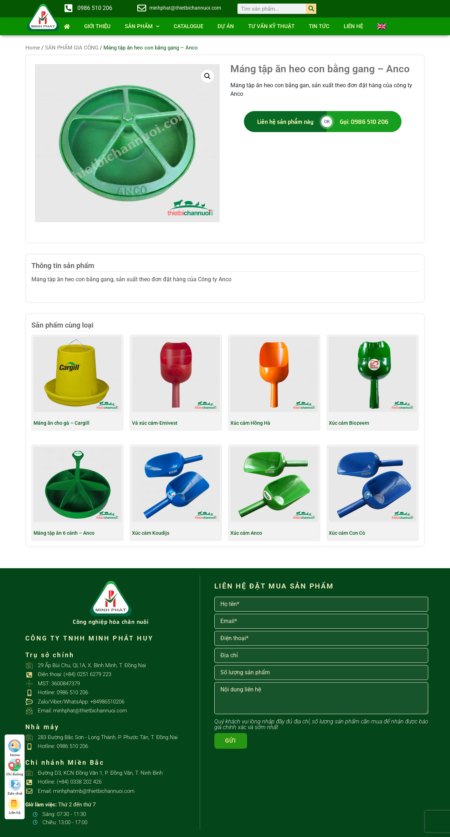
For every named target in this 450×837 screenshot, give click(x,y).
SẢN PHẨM (142, 26)
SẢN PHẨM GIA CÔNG (71, 48)
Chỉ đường (14, 767)
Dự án (226, 26)
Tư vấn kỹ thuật (271, 26)
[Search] (311, 9)
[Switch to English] (381, 26)
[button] (207, 76)
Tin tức (319, 26)
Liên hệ (353, 26)
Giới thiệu (97, 26)
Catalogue (188, 26)
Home (32, 48)
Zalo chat (14, 786)
